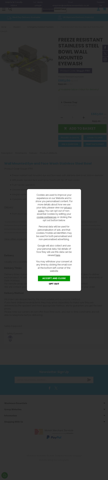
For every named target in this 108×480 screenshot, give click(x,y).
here (58, 255)
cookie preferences (47, 217)
